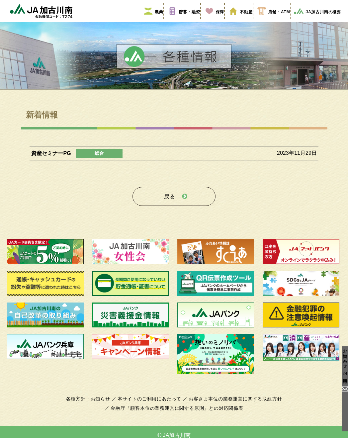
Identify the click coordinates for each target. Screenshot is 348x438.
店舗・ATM (270, 21)
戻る (169, 203)
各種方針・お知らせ (92, 403)
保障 (211, 21)
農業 (150, 21)
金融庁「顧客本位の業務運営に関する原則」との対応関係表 (177, 413)
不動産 (237, 21)
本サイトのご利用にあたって (150, 403)
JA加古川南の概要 (315, 21)
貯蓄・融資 (181, 21)
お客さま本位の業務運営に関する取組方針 (232, 403)
